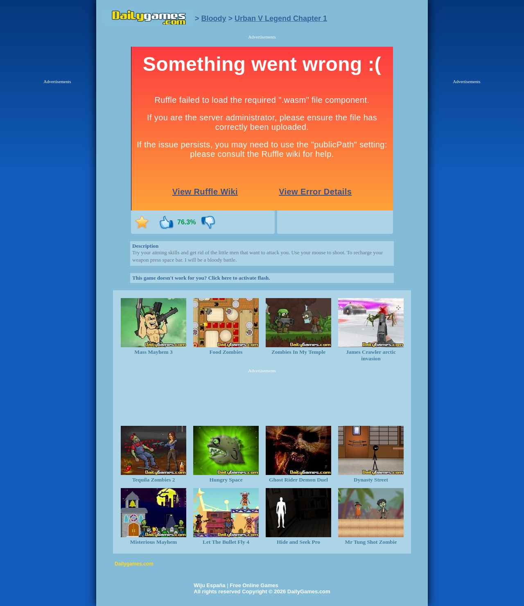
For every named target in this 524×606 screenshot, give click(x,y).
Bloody (213, 18)
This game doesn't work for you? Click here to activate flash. (201, 278)
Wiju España (209, 585)
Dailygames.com (134, 564)
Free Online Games (254, 585)
